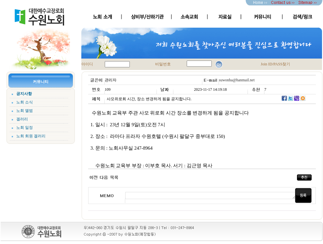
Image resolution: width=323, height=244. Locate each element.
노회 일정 (24, 127)
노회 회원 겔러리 (31, 136)
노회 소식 (24, 102)
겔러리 (22, 119)
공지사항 (24, 93)
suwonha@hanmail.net (237, 80)
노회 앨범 (24, 110)
